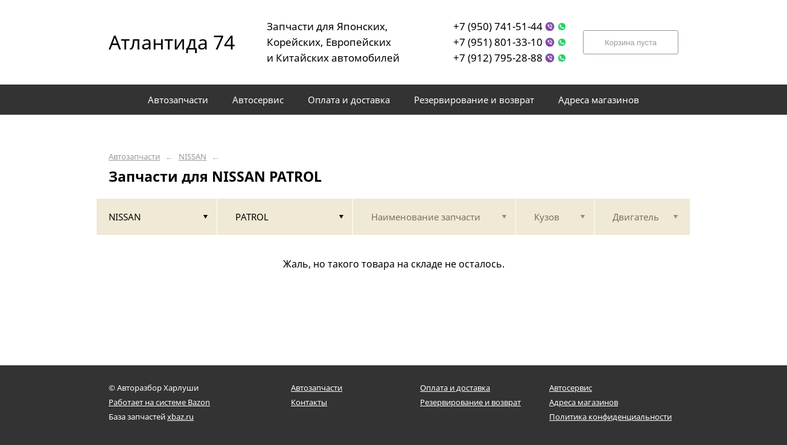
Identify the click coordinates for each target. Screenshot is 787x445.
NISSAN (192, 157)
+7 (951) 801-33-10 (498, 42)
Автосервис (570, 387)
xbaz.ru (180, 416)
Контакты (309, 402)
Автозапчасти (134, 157)
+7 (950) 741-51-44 (498, 26)
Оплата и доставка (455, 387)
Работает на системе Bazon (159, 402)
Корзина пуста (631, 42)
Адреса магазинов (583, 402)
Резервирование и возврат (470, 402)
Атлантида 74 (163, 42)
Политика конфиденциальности (610, 416)
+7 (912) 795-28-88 (498, 58)
